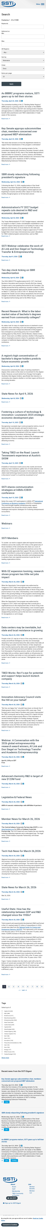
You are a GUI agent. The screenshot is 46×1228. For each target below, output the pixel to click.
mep (6, 1102)
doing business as (8, 829)
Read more (6, 119)
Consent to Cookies (10, 1225)
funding (14, 1160)
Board (14, 1187)
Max (3, 41)
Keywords (5, 23)
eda (6, 1160)
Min (3, 33)
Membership (16, 1191)
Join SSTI (12, 1198)
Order (3, 65)
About (13, 1184)
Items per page (7, 73)
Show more (5, 1058)
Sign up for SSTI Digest (13, 1203)
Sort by (4, 57)
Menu (38, 4)
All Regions (5, 49)
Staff (13, 1189)
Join (29, 1184)
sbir (6, 1129)
